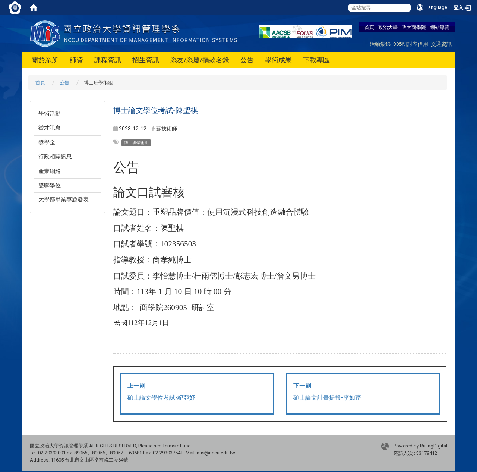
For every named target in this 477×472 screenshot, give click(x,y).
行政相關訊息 (55, 156)
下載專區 (316, 60)
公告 (247, 60)
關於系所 (45, 60)
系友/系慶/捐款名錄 (199, 60)
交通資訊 (441, 43)
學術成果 (278, 60)
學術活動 (49, 113)
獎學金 (46, 142)
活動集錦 (380, 43)
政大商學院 (414, 27)
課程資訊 (107, 60)
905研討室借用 (410, 43)
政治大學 (388, 27)
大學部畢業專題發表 (63, 199)
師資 (76, 60)
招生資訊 (145, 60)
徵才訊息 (49, 128)
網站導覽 (439, 27)
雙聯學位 (49, 185)
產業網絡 (49, 171)
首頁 (369, 27)
